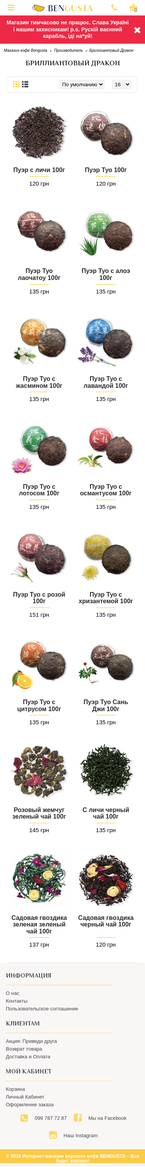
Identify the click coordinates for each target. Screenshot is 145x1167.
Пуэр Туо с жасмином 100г (39, 382)
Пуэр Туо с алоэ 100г (106, 274)
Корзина (15, 1089)
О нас (12, 993)
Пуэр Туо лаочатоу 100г (39, 274)
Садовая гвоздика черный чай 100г (106, 921)
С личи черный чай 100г (105, 813)
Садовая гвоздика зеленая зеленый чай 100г (39, 924)
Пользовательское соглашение (42, 1009)
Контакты (16, 1001)
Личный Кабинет (25, 1097)
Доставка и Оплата (28, 1057)
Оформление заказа (30, 1104)
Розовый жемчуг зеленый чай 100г (39, 813)
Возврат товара (24, 1049)
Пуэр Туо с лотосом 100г (39, 490)
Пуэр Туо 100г (106, 170)
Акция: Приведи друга (31, 1041)
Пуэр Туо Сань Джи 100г (106, 705)
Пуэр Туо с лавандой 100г (106, 382)
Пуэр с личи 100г (39, 170)
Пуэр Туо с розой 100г (39, 598)
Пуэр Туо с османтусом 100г (105, 490)
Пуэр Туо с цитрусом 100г (39, 705)
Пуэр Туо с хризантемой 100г (106, 598)
